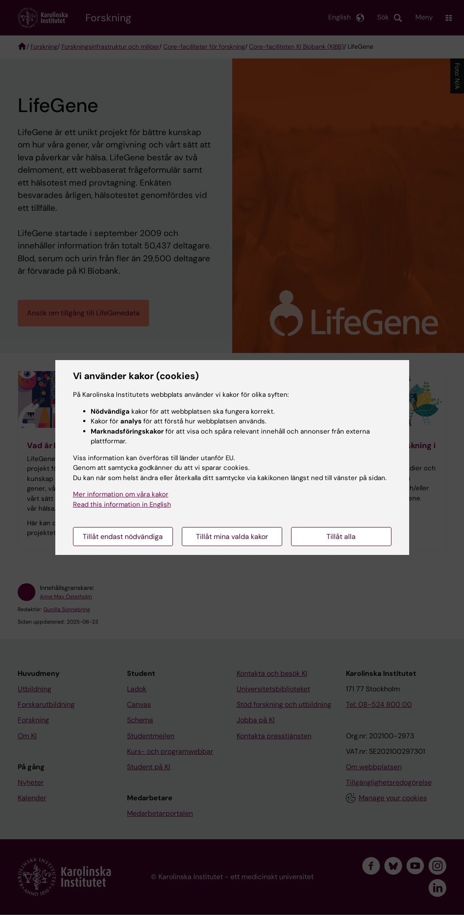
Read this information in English (122, 504)
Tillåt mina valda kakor (232, 536)
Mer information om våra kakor (121, 494)
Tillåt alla (341, 536)
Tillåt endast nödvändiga (123, 536)
